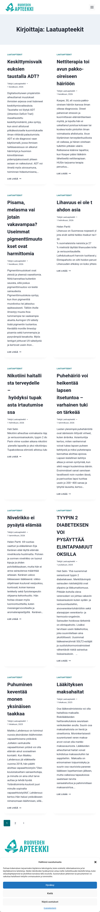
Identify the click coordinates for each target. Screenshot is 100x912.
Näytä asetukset (50, 901)
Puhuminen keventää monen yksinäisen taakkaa (19, 699)
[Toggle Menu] (92, 7)
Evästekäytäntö (50, 908)
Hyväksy (50, 885)
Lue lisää (14, 178)
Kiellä (50, 893)
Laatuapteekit (14, 55)
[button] (95, 862)
